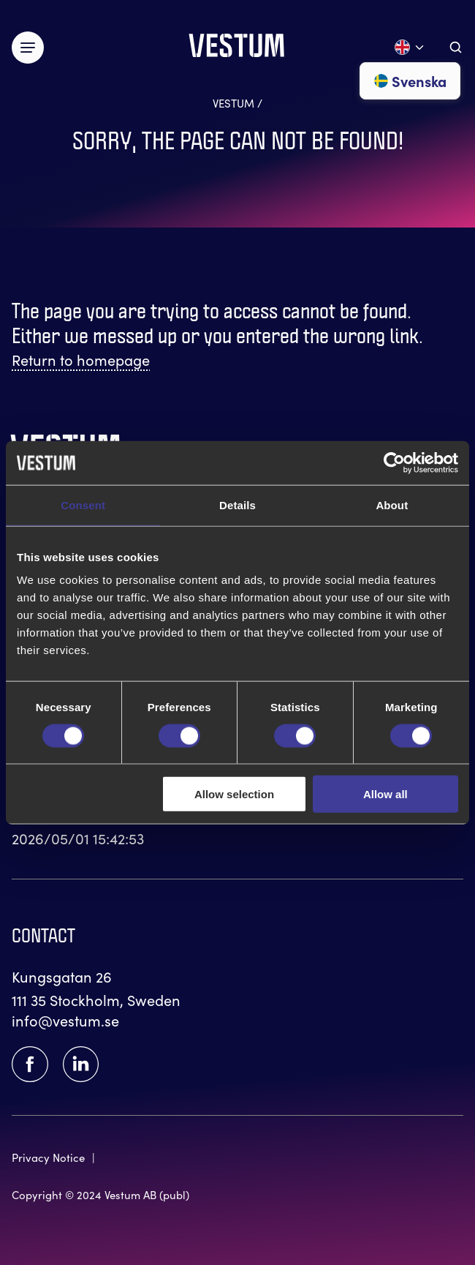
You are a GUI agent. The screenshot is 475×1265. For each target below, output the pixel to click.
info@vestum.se (65, 1020)
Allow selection (234, 794)
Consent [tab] (83, 504)
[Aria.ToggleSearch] (455, 47)
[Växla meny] (28, 47)
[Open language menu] (410, 47)
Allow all (385, 794)
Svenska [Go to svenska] (409, 80)
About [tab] (392, 504)
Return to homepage (81, 359)
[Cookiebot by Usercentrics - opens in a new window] (394, 462)
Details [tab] (237, 504)
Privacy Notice (48, 1157)
